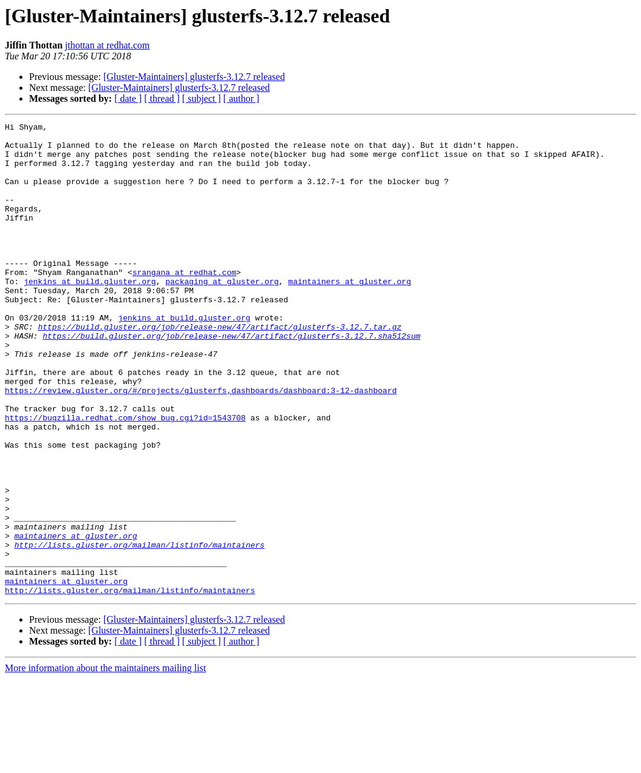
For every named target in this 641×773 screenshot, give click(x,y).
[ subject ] (201, 98)
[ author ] (241, 98)
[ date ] (128, 98)
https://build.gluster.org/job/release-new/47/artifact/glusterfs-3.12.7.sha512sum (231, 379)
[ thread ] (162, 98)
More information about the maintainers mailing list (105, 762)
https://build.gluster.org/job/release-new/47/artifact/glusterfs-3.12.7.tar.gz (220, 368)
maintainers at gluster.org (349, 313)
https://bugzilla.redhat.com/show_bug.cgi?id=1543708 (125, 477)
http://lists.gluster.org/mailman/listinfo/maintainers (140, 630)
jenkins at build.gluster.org (90, 313)
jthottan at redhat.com (107, 45)
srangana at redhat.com (185, 302)
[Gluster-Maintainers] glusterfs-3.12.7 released (194, 76)
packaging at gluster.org (221, 313)
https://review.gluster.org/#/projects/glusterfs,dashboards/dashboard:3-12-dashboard (200, 444)
